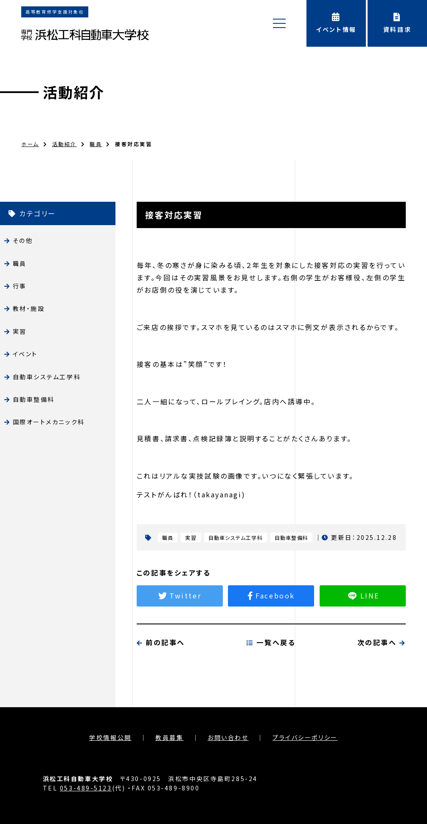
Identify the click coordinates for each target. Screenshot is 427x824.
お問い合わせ (228, 737)
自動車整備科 (34, 399)
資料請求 (397, 23)
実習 (20, 331)
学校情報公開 (110, 737)
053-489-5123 (86, 788)
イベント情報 (336, 23)
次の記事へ (381, 683)
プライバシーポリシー (305, 737)
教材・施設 (29, 308)
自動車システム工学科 (47, 376)
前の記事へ (161, 683)
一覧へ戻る (271, 683)
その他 (23, 240)
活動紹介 (74, 92)
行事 (20, 286)
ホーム (30, 143)
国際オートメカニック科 (49, 422)
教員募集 (169, 737)
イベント (25, 354)
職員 (96, 143)
